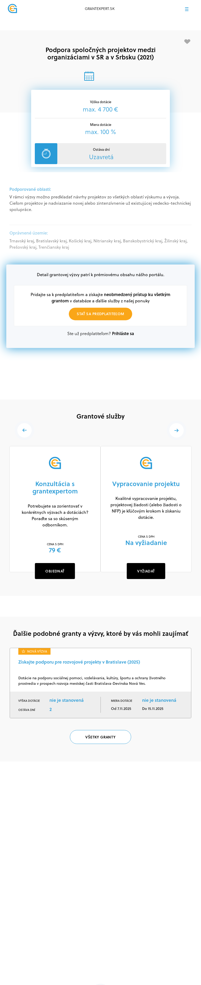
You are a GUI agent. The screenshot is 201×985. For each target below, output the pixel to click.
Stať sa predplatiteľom (100, 313)
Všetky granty (100, 737)
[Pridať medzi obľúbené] (187, 41)
